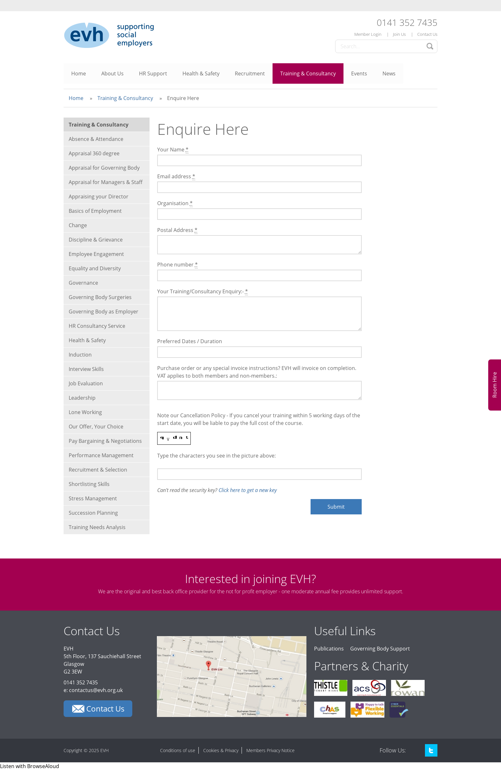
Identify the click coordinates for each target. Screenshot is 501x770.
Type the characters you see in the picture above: (216, 455)
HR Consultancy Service (97, 325)
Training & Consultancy (308, 73)
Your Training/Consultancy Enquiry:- (202, 291)
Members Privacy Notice (270, 750)
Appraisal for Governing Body (104, 167)
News (389, 73)
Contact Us (427, 34)
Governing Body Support (380, 648)
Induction (80, 354)
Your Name (173, 149)
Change (78, 225)
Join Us (399, 34)
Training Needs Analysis (97, 527)
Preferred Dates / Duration (189, 341)
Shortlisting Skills (89, 484)
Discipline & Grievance (96, 239)
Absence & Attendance (96, 138)
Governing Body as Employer (103, 311)
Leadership (82, 397)
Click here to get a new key (248, 490)
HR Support (153, 73)
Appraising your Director (98, 196)
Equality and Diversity (95, 268)
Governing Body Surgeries (100, 297)
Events (359, 73)
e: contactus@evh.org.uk (93, 690)
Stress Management (93, 498)
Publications (329, 648)
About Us (112, 73)
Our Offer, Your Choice (96, 426)
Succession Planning (93, 512)
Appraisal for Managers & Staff (106, 182)
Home (78, 73)
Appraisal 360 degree (94, 153)
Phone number (177, 264)
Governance (83, 282)
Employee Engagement (96, 254)
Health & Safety (201, 73)
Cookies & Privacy (220, 750)
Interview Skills (86, 369)
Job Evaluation (86, 383)
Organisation (175, 203)
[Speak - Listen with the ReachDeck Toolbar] (29, 766)
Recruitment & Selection (98, 469)
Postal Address (177, 230)
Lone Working (85, 412)
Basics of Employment (95, 210)
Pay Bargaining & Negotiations (105, 440)
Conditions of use (177, 750)
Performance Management (101, 455)
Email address (176, 176)
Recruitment (250, 73)
